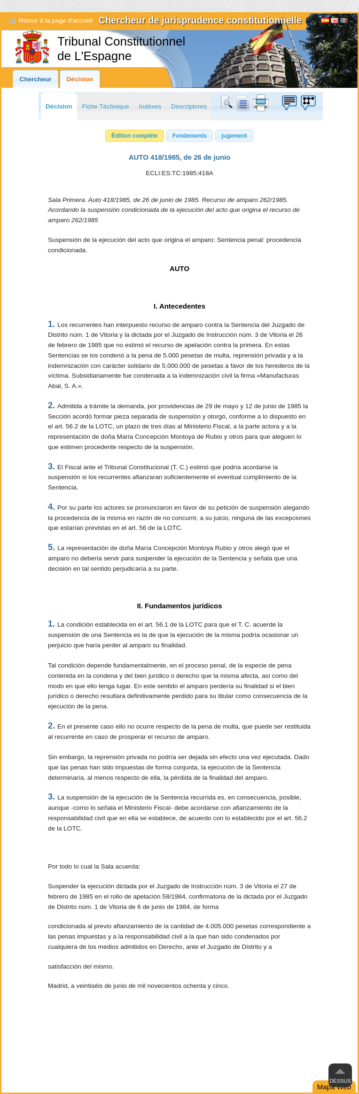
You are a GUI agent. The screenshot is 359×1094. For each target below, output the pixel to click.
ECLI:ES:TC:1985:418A (179, 173)
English (334, 21)
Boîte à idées (289, 102)
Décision (80, 79)
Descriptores (189, 106)
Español (325, 21)
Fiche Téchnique (105, 106)
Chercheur (36, 79)
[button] (134, 136)
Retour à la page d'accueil (56, 20)
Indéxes (150, 106)
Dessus (340, 1081)
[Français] (344, 21)
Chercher (228, 102)
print (260, 102)
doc (242, 102)
